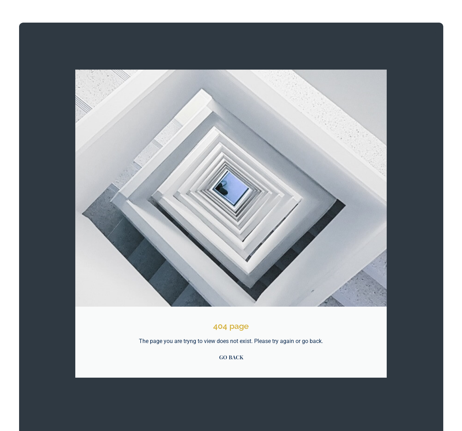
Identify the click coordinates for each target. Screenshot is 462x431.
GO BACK (231, 357)
